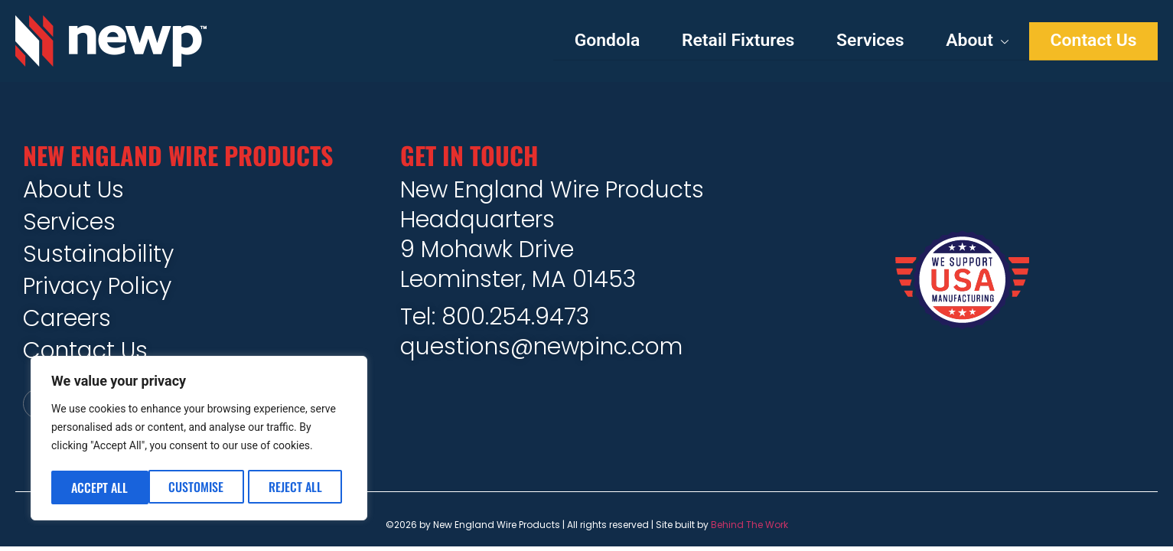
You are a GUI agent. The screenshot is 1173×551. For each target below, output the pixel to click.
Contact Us (1089, 41)
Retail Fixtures (712, 41)
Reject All (198, 487)
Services (852, 41)
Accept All (298, 487)
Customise (98, 487)
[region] (199, 440)
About (966, 41)
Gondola (573, 41)
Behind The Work (749, 528)
